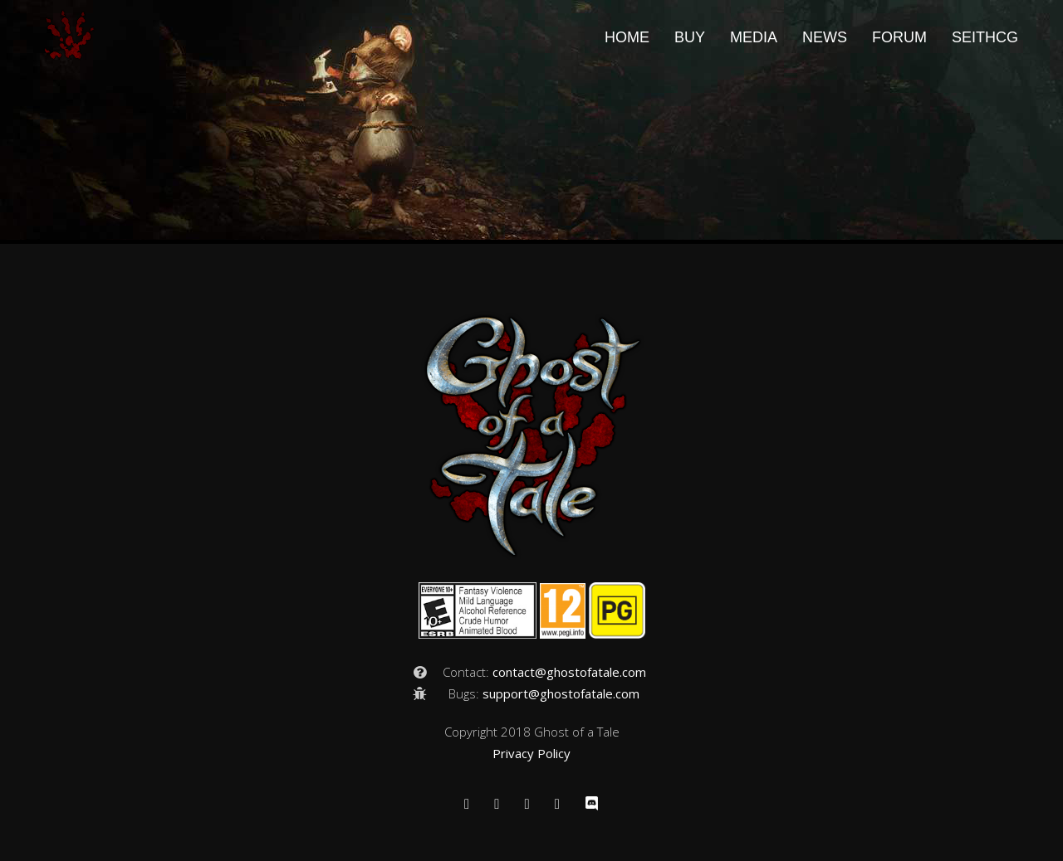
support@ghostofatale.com (561, 693)
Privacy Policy (531, 753)
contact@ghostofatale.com (569, 672)
